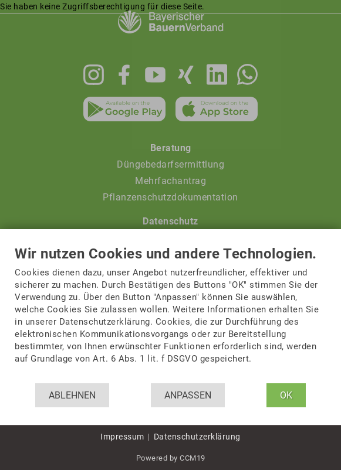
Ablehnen (72, 395)
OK (286, 395)
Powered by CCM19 (170, 458)
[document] (170, 315)
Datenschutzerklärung (197, 436)
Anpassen (187, 395)
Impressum (122, 436)
